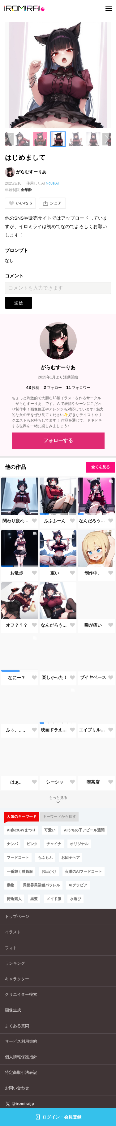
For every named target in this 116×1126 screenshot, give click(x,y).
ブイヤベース (93, 677)
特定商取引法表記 (21, 1072)
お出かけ (48, 871)
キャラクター (17, 979)
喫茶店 (93, 782)
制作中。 (93, 572)
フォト (11, 947)
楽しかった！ (55, 677)
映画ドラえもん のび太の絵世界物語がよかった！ (55, 729)
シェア (52, 203)
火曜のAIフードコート (83, 871)
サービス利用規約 (21, 1041)
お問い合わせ (17, 1088)
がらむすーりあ (31, 171)
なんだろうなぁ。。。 (93, 520)
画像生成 (13, 1010)
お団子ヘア (70, 857)
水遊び (75, 899)
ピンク (32, 844)
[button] (23, 139)
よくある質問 (17, 1025)
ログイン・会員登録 (58, 1117)
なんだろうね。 (55, 625)
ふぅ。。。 (17, 729)
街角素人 (14, 899)
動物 (10, 885)
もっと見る (58, 800)
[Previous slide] (9, 139)
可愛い (49, 830)
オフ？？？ (17, 625)
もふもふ (45, 857)
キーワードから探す (59, 816)
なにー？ (16, 677)
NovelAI (52, 183)
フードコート (18, 857)
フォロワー (78, 387)
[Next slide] (106, 139)
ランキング (15, 963)
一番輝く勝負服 (20, 871)
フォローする (58, 440)
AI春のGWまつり (21, 830)
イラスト (13, 932)
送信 (18, 302)
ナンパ (12, 844)
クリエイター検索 (21, 994)
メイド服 (53, 899)
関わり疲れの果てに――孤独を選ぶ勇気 (16, 520)
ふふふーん (55, 520)
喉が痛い (93, 625)
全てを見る (100, 467)
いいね (20, 203)
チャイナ (53, 844)
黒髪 (34, 899)
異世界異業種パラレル (41, 885)
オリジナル (79, 844)
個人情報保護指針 (21, 1057)
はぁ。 (16, 782)
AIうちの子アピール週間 (84, 830)
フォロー (53, 387)
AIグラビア (78, 885)
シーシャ (54, 782)
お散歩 (16, 572)
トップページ (17, 916)
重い (54, 572)
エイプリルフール (93, 729)
